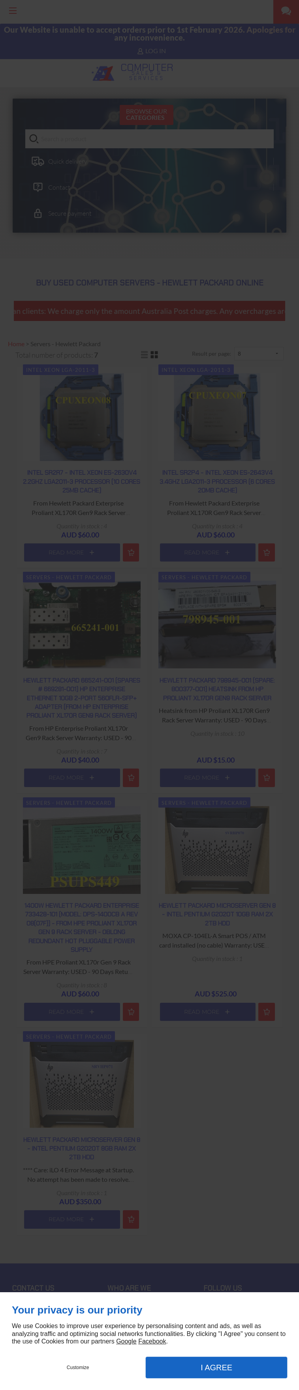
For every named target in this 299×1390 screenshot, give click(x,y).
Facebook (152, 1341)
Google (126, 1341)
